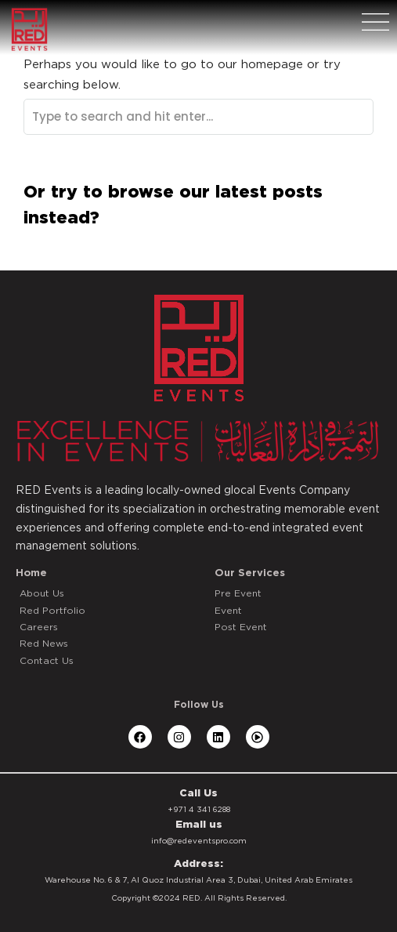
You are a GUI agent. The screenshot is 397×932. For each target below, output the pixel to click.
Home (31, 572)
